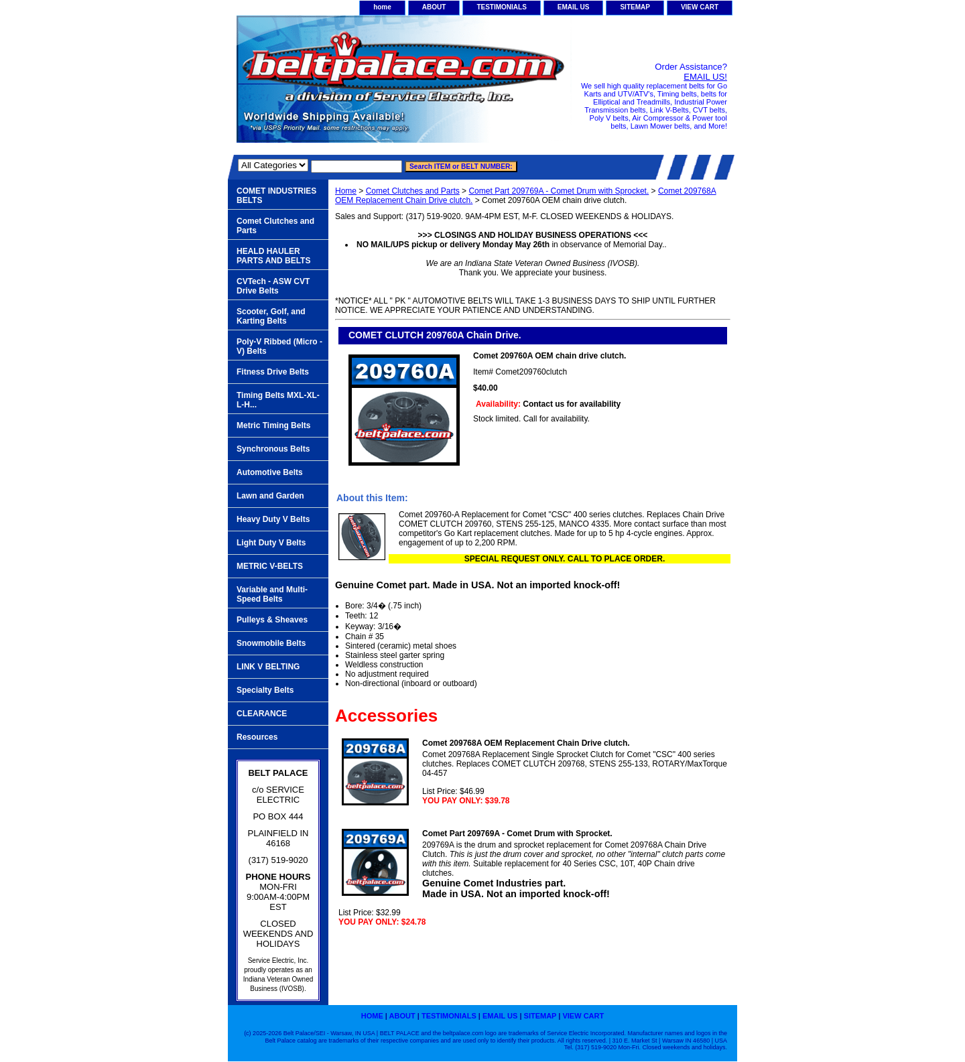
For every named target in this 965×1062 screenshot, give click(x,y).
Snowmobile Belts (271, 643)
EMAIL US (574, 7)
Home (346, 191)
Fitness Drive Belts (273, 372)
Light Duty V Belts (271, 542)
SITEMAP (634, 7)
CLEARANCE (262, 713)
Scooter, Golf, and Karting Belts (271, 316)
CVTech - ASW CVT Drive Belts (273, 286)
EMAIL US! (705, 77)
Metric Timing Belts (273, 425)
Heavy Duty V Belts (273, 519)
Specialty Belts (265, 690)
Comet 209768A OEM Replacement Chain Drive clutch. (526, 743)
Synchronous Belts (273, 449)
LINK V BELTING (268, 666)
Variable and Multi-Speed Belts (272, 594)
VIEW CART (699, 7)
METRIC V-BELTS (270, 566)
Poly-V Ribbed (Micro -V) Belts (279, 346)
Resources (257, 737)
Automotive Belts (270, 472)
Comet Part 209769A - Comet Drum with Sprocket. (558, 191)
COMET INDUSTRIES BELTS (276, 195)
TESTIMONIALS (501, 7)
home (382, 7)
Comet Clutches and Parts (413, 191)
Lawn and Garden (270, 496)
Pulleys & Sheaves (272, 619)
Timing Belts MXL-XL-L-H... (278, 400)
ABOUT (434, 7)
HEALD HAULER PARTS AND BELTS (273, 256)
